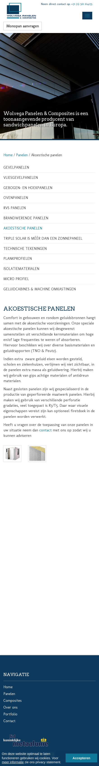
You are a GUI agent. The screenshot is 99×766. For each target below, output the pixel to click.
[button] (62, 762)
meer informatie (13, 762)
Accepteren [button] (81, 758)
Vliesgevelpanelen (20, 177)
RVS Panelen (14, 208)
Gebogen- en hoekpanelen (27, 188)
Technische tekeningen (25, 248)
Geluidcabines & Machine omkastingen (39, 289)
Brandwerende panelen (25, 218)
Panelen (22, 155)
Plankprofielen (17, 258)
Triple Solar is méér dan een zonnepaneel (42, 238)
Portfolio (10, 714)
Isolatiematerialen (21, 269)
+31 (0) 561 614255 (81, 4)
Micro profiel (16, 279)
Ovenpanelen (15, 198)
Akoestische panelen (22, 228)
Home (8, 155)
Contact (9, 721)
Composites (12, 700)
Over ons (10, 707)
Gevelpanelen (16, 167)
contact (45, 430)
